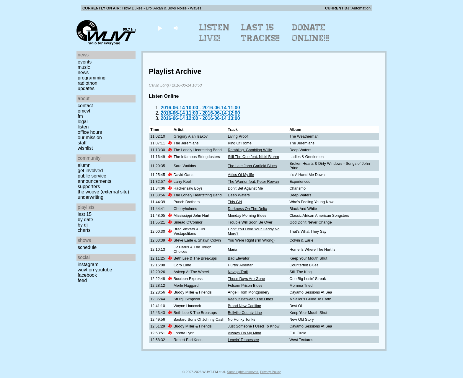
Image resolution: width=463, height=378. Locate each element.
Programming (91, 77)
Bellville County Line (245, 312)
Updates (86, 88)
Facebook (87, 275)
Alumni (85, 165)
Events (85, 61)
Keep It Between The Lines (250, 299)
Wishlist (85, 148)
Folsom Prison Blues (245, 285)
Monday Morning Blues (247, 215)
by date (85, 219)
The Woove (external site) (103, 191)
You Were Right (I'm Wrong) (251, 240)
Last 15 (85, 214)
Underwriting (90, 197)
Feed (82, 280)
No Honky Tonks (241, 319)
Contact (85, 105)
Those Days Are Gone (246, 278)
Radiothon (87, 83)
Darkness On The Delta (247, 208)
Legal (83, 121)
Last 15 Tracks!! (260, 32)
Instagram (88, 264)
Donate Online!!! (310, 32)
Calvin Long (159, 85)
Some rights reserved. (243, 372)
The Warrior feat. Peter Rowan (253, 181)
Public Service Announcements (94, 178)
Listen (83, 126)
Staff (82, 142)
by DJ (83, 224)
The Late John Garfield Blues (252, 166)
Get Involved (90, 170)
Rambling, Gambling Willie (250, 150)
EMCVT (84, 110)
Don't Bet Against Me (245, 188)
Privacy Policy (270, 372)
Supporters (89, 186)
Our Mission (90, 137)
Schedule (87, 247)
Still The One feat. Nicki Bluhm (253, 156)
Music (84, 67)
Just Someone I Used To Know (253, 326)
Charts (84, 230)
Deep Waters (239, 195)
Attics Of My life (241, 174)
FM (80, 116)
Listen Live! (214, 32)
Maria (232, 249)
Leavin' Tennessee (243, 340)
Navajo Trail (238, 272)
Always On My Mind (244, 333)
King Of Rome (239, 143)
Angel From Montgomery (248, 292)
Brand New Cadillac (244, 306)
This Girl (235, 202)
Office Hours (90, 132)
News (83, 72)
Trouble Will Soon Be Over (250, 222)
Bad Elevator (238, 258)
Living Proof (238, 136)
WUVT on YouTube (95, 269)
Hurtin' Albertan (240, 265)
